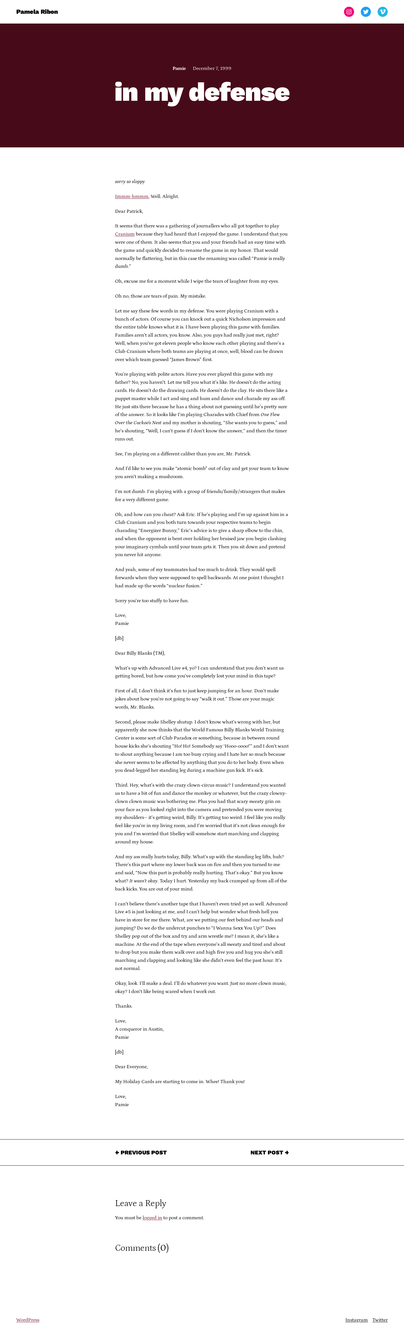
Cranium (125, 234)
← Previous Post (141, 1152)
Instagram (356, 1320)
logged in (152, 1218)
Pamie (179, 68)
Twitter (380, 1320)
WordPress (27, 1320)
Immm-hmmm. (132, 196)
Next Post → (270, 1152)
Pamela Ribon (37, 11)
